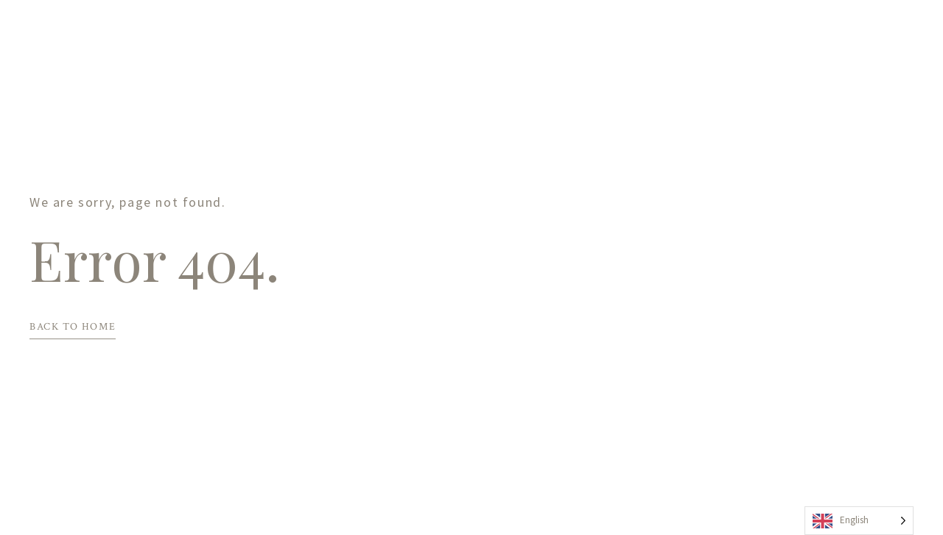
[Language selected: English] (859, 520)
